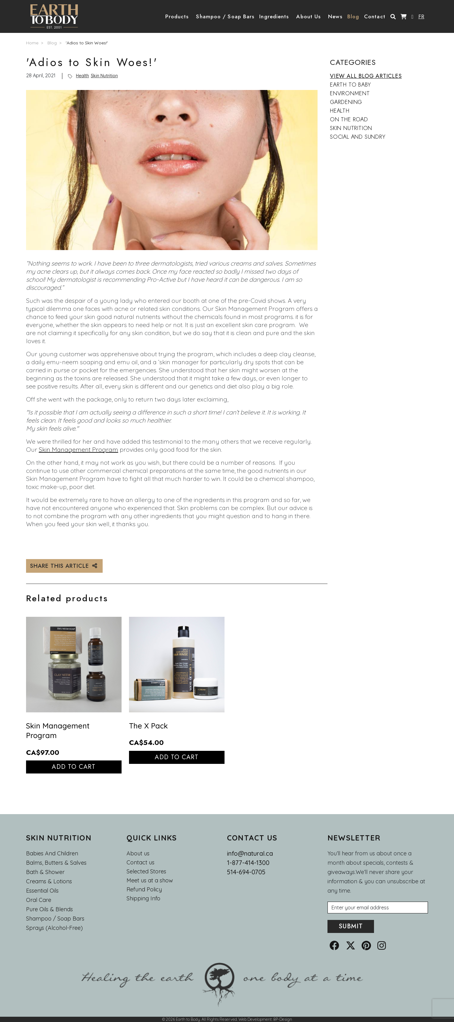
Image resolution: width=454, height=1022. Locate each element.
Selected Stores (146, 871)
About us (138, 853)
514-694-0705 (246, 872)
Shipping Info (143, 898)
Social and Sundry (357, 137)
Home (32, 43)
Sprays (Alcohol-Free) (54, 927)
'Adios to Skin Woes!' (87, 43)
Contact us (140, 862)
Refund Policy (144, 889)
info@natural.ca (250, 853)
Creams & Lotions (49, 881)
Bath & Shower (45, 872)
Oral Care (38, 899)
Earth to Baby (350, 85)
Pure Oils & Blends (49, 909)
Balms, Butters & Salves (56, 862)
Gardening (346, 102)
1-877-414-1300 (248, 863)
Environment (350, 93)
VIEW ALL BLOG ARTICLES (366, 76)
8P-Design (282, 1019)
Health (82, 75)
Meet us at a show (150, 880)
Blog (52, 43)
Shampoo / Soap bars (55, 918)
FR (421, 16)
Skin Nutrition (104, 75)
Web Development (255, 1019)
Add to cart (74, 766)
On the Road (349, 119)
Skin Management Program (78, 449)
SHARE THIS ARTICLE (64, 566)
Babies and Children (52, 853)
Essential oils (42, 890)
